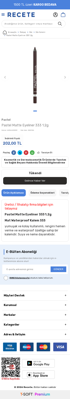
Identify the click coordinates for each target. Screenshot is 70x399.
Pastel (5, 119)
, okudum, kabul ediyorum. (28, 278)
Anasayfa (9, 32)
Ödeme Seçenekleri (42, 192)
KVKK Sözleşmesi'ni (19, 278)
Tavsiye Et (46, 152)
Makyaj (23, 32)
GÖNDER (58, 269)
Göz (30, 32)
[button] (5, 77)
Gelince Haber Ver (35, 180)
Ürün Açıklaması (13, 192)
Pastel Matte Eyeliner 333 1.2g (19, 35)
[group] (35, 75)
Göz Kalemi (40, 32)
